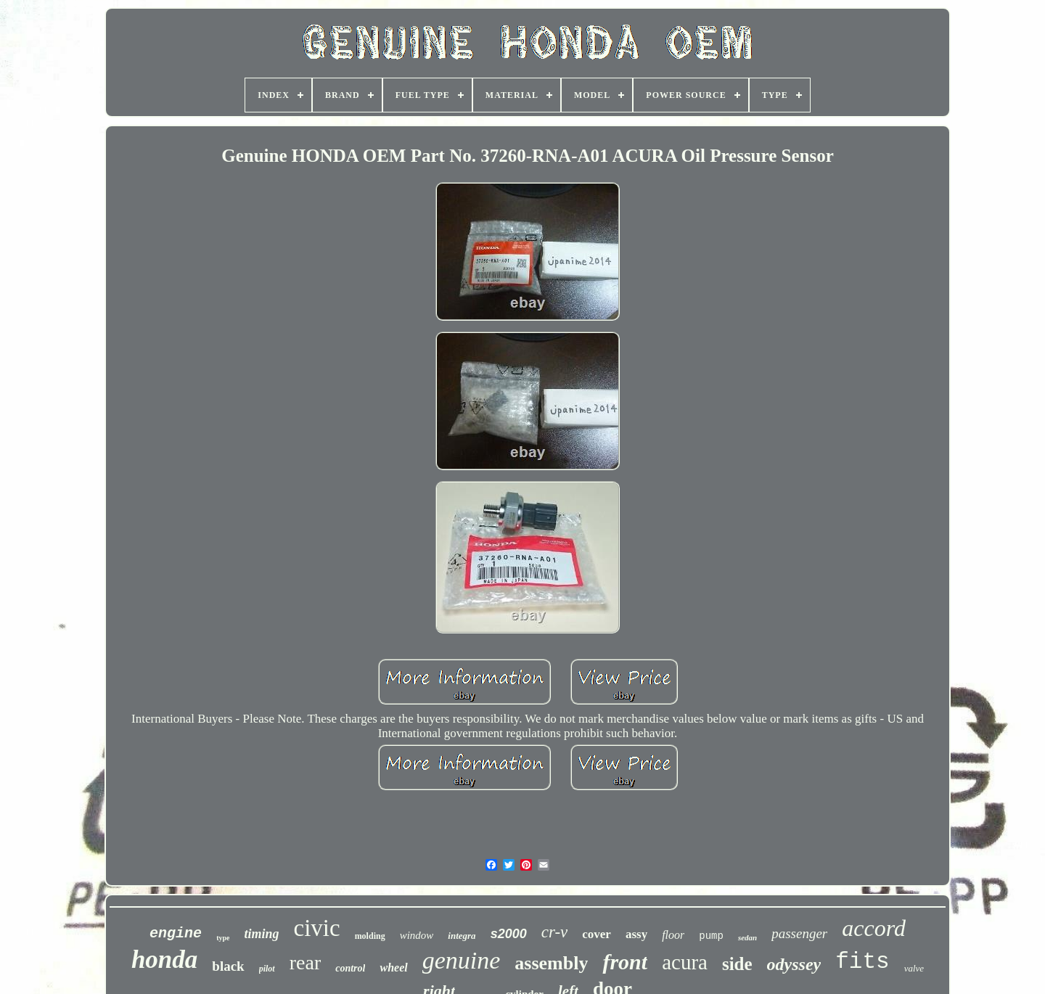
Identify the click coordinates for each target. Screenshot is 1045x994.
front (624, 962)
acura (685, 962)
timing (261, 934)
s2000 (509, 934)
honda (164, 959)
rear (305, 962)
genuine (461, 960)
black (228, 966)
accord (874, 928)
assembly (551, 963)
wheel (393, 967)
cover (596, 934)
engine (175, 933)
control (350, 968)
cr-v (554, 932)
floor (673, 935)
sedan (747, 937)
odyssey (794, 964)
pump (711, 936)
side (737, 964)
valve (914, 968)
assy (636, 934)
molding (370, 936)
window (417, 935)
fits (862, 961)
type (222, 938)
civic (316, 928)
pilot (267, 969)
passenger (799, 933)
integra (461, 935)
